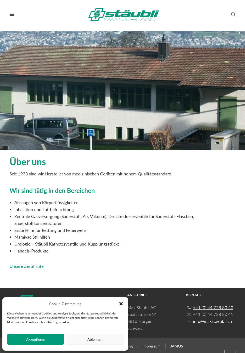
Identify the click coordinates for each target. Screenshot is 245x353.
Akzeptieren (35, 339)
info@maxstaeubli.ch (212, 321)
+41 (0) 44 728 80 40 (213, 307)
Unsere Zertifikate (27, 266)
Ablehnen (94, 339)
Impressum (152, 346)
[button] (121, 303)
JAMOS (176, 346)
